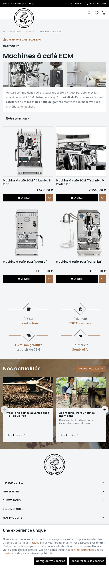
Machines (30, 31)
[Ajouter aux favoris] (49, 197)
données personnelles (83, 549)
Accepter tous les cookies (87, 561)
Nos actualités (22, 368)
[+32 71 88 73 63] (96, 3)
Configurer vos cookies (50, 561)
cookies (34, 542)
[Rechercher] (89, 13)
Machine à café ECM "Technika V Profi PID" (80, 182)
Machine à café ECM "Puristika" (79, 262)
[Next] (104, 409)
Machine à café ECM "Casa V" (25, 262)
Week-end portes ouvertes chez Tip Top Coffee (27, 414)
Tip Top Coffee (12, 31)
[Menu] (5, 13)
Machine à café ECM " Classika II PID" (27, 182)
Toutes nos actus (89, 368)
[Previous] (4, 409)
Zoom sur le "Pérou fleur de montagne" (77, 414)
